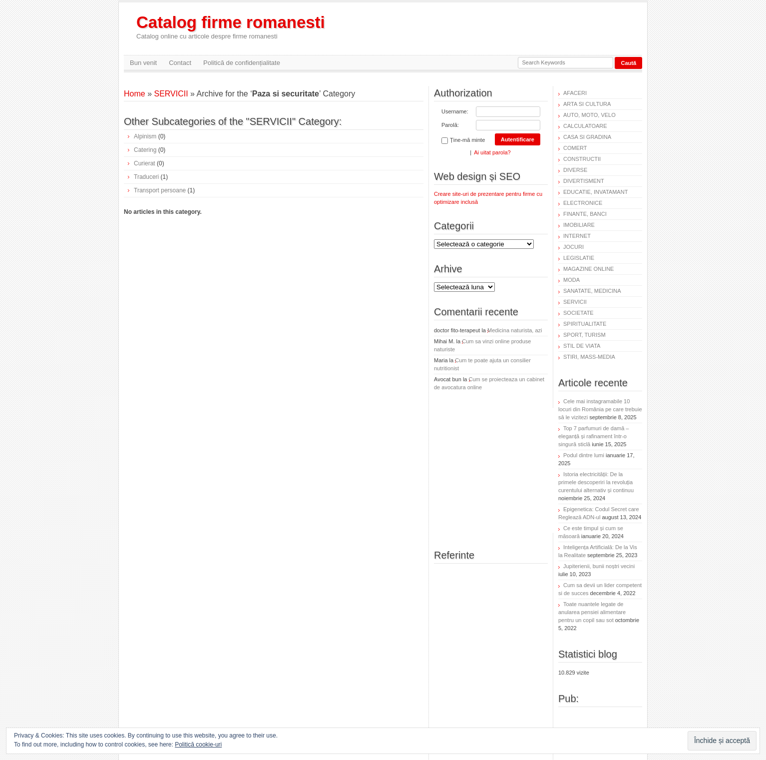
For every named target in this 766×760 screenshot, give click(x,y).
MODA (571, 280)
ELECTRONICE (582, 203)
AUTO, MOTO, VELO (589, 115)
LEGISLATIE (578, 258)
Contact (180, 62)
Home (134, 93)
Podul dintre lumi (583, 455)
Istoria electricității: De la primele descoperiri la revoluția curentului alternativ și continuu (596, 482)
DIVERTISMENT (583, 181)
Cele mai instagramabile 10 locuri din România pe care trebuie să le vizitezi (600, 409)
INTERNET (577, 236)
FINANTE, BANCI (585, 214)
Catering (145, 149)
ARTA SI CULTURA (587, 104)
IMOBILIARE (579, 225)
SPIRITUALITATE (584, 324)
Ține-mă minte (463, 140)
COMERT (575, 148)
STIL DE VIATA (581, 346)
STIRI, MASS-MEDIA (589, 357)
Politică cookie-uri (198, 744)
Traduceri (146, 176)
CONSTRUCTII (582, 159)
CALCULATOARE (585, 126)
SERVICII (171, 93)
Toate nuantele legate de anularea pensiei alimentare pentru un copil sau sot (592, 612)
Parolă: (450, 125)
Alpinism (145, 136)
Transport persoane (160, 190)
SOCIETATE (578, 313)
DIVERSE (575, 170)
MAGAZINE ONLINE (588, 269)
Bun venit (143, 62)
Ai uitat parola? (492, 152)
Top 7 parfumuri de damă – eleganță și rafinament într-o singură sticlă (593, 436)
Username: (454, 111)
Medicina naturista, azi (514, 330)
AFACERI (575, 93)
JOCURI (573, 247)
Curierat (144, 163)
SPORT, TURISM (584, 335)
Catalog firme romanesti (230, 26)
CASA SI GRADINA (587, 137)
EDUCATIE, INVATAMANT (595, 192)
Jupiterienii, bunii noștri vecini (599, 566)
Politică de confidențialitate (241, 62)
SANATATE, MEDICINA (592, 291)
